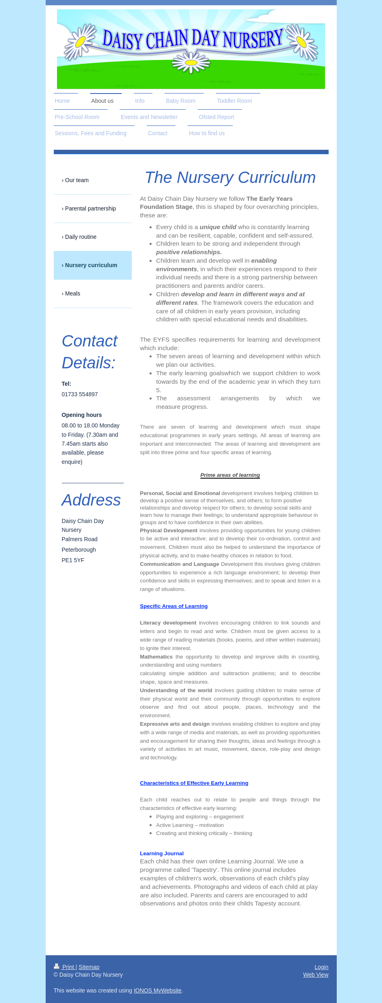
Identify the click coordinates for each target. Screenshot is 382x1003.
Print (65, 967)
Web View (316, 974)
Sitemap (89, 967)
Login (321, 967)
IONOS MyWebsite (158, 990)
